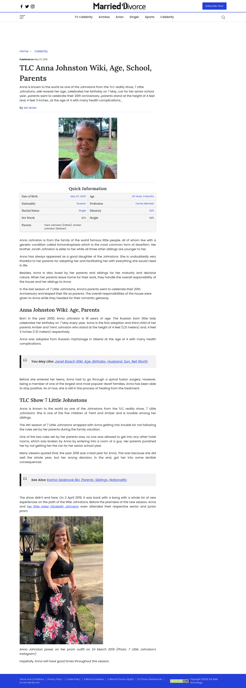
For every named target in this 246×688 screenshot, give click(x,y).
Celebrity (167, 17)
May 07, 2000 (78, 196)
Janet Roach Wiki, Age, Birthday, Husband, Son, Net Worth (101, 361)
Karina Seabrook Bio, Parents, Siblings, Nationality (87, 480)
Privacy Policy (54, 679)
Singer (134, 17)
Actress (104, 17)
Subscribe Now (214, 6)
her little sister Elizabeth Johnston (53, 506)
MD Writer (30, 108)
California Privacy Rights (120, 679)
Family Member (145, 203)
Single (82, 210)
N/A (152, 210)
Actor (120, 17)
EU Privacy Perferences (150, 679)
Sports (149, 17)
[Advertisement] (49, 29)
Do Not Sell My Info (30, 682)
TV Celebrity (84, 17)
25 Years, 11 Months (143, 196)
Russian (81, 203)
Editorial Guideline (94, 679)
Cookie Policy (73, 679)
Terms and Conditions (32, 679)
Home (24, 51)
